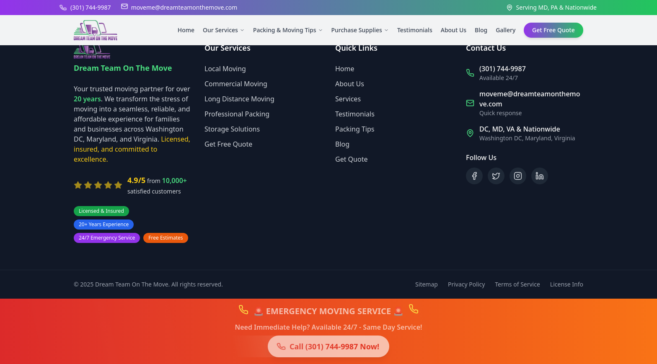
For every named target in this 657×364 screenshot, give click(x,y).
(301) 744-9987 (90, 7)
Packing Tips (354, 129)
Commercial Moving (235, 83)
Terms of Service (517, 284)
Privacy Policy (466, 284)
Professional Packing (236, 114)
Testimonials (414, 30)
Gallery (505, 30)
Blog (481, 30)
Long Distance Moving (239, 98)
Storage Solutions (232, 129)
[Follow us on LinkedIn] (539, 176)
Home (186, 30)
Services (348, 98)
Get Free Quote (228, 144)
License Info (566, 284)
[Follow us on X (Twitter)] (496, 176)
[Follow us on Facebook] (474, 176)
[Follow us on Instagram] (518, 176)
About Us (453, 30)
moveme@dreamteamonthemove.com (184, 7)
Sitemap (426, 284)
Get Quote (351, 159)
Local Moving (225, 68)
